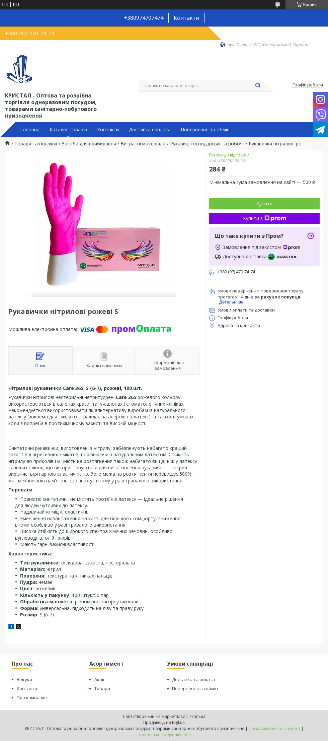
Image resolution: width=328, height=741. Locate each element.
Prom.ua (197, 716)
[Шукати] (257, 86)
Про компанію (32, 697)
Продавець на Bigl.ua (164, 722)
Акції (99, 679)
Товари (102, 688)
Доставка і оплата (150, 129)
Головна (29, 129)
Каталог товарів (68, 129)
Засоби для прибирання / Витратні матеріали (113, 144)
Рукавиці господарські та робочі (207, 144)
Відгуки (24, 679)
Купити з (264, 218)
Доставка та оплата (193, 679)
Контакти (186, 17)
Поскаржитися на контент (274, 728)
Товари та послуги (35, 144)
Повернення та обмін (205, 129)
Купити (264, 203)
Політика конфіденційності (164, 734)
